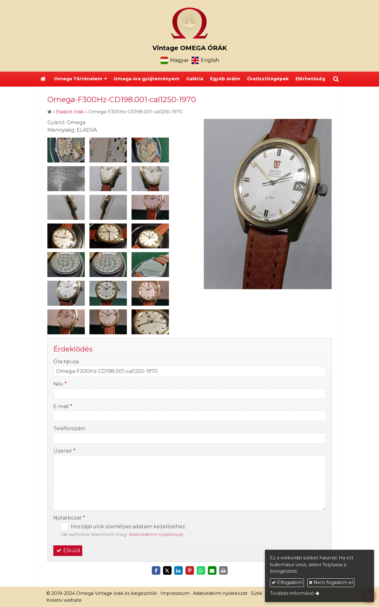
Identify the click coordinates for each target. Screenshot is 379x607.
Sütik (256, 593)
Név (60, 384)
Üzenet (64, 451)
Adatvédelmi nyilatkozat (156, 534)
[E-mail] (212, 571)
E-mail (62, 406)
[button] (336, 79)
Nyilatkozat (69, 518)
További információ (292, 593)
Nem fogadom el (331, 582)
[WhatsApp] (201, 571)
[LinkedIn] (178, 571)
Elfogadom (287, 582)
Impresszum (175, 593)
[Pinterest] (189, 571)
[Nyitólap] (189, 23)
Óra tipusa (66, 362)
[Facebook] (156, 571)
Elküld (67, 550)
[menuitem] (146, 79)
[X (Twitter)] (167, 571)
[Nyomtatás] (223, 571)
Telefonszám (69, 428)
